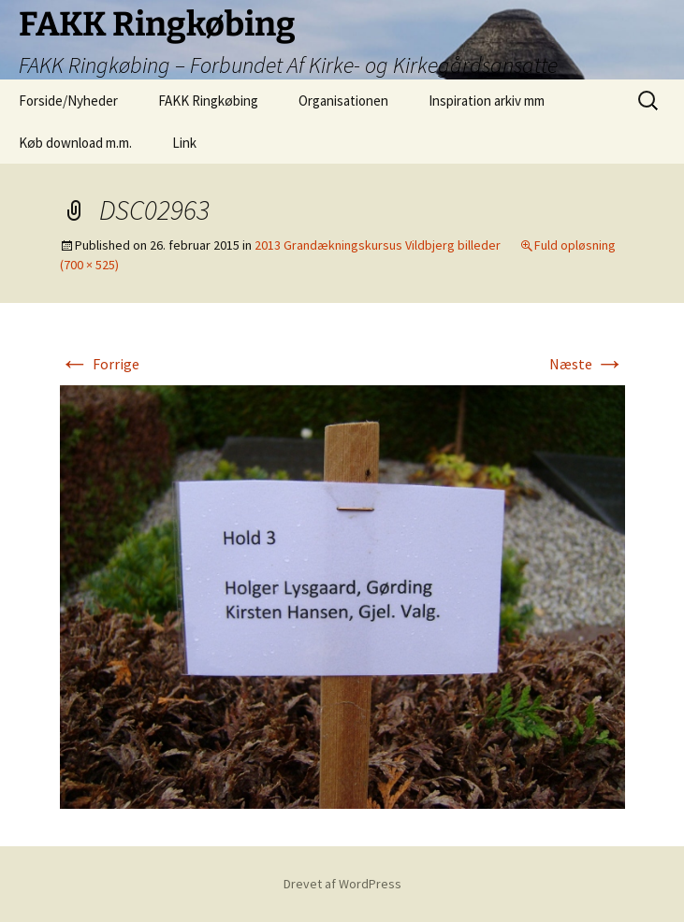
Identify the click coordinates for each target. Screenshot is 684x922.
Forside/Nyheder (68, 100)
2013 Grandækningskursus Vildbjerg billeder (378, 245)
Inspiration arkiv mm (487, 100)
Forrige (99, 363)
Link (184, 142)
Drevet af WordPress (342, 883)
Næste (587, 363)
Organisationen (343, 100)
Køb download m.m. (75, 142)
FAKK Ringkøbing (208, 100)
